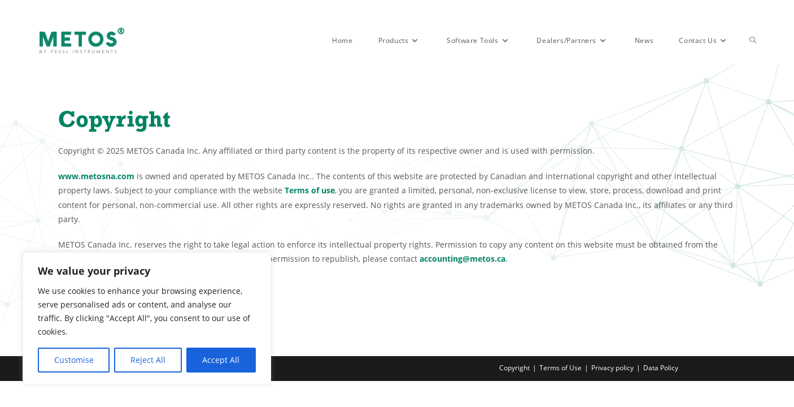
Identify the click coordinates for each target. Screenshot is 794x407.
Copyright (514, 394)
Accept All (220, 359)
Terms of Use (560, 394)
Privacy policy (612, 394)
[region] (147, 318)
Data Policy (660, 394)
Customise (74, 359)
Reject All (147, 359)
